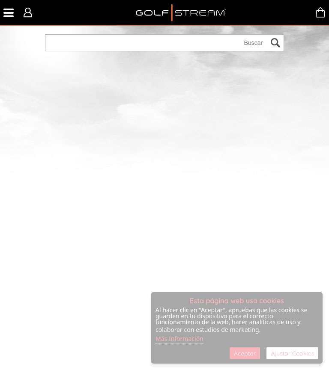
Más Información (179, 338)
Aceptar (245, 353)
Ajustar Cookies (292, 353)
